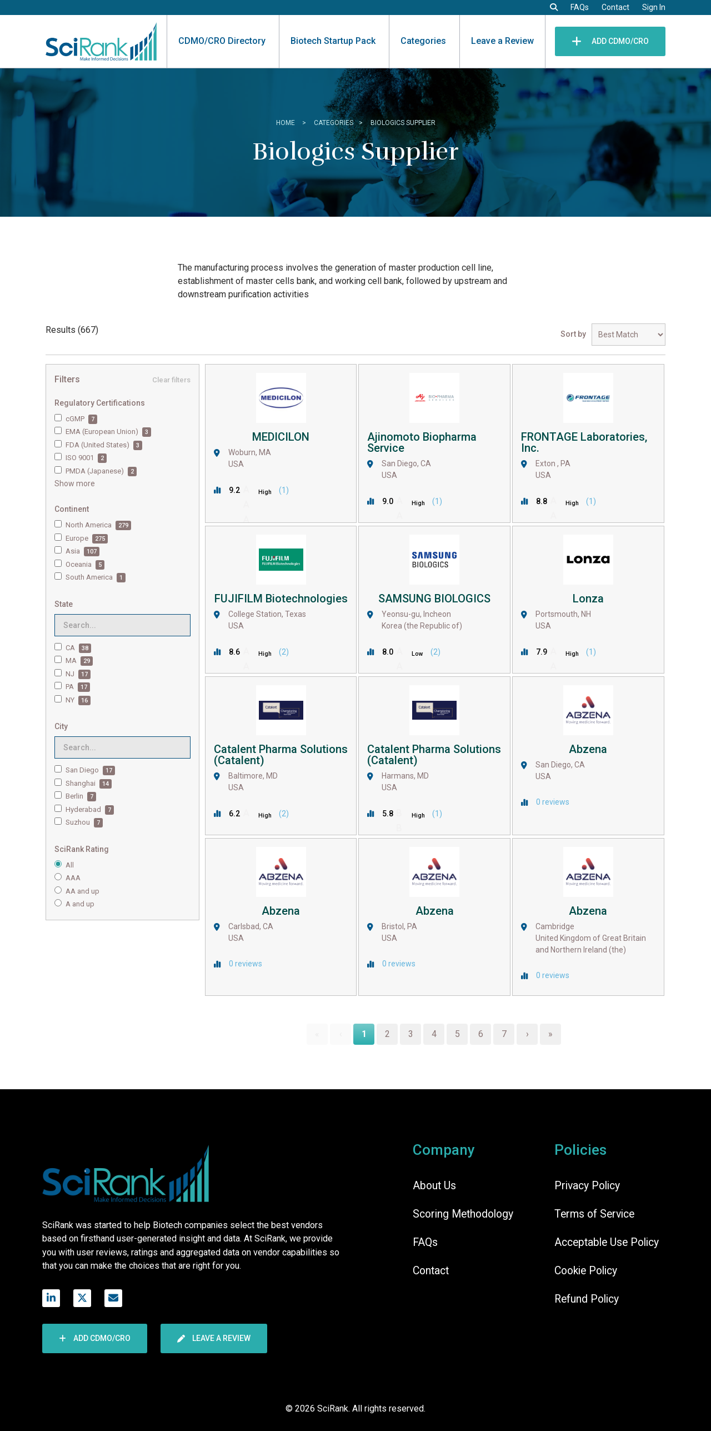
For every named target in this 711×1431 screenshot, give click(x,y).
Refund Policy (586, 1299)
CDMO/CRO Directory (222, 41)
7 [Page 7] (504, 1034)
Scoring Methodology (463, 1214)
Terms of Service (594, 1214)
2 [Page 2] (387, 1034)
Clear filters (171, 380)
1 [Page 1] (364, 1034)
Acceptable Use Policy (606, 1242)
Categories (423, 41)
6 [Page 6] (480, 1034)
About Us (434, 1185)
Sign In (653, 7)
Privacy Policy (587, 1185)
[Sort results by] (628, 334)
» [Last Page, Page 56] (550, 1034)
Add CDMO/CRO (610, 41)
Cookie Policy (585, 1270)
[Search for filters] (122, 625)
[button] (554, 7)
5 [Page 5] (457, 1034)
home (286, 123)
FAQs (579, 7)
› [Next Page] (527, 1034)
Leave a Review (502, 41)
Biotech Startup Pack (333, 41)
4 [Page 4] (434, 1034)
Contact (615, 7)
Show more (74, 483)
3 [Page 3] (410, 1034)
